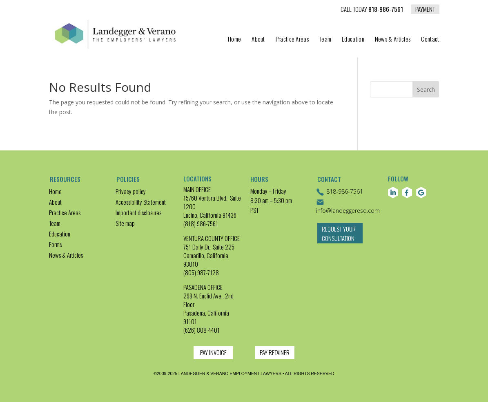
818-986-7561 (372, 9)
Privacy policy (131, 191)
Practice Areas (292, 39)
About (258, 39)
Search (426, 89)
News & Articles (393, 39)
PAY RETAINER (275, 352)
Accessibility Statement (141, 201)
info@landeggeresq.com (348, 206)
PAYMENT (425, 8)
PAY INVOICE (213, 352)
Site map (125, 223)
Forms (55, 244)
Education (353, 39)
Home (234, 39)
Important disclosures (138, 212)
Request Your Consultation (338, 238)
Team (325, 39)
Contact (430, 39)
